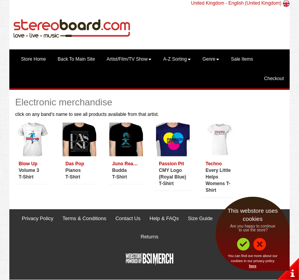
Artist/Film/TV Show (129, 59)
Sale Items (242, 59)
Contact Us (127, 218)
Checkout (274, 78)
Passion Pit (171, 163)
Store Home (33, 59)
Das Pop (74, 163)
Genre (210, 59)
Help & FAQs (164, 218)
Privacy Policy (37, 218)
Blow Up (28, 163)
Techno (214, 163)
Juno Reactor (127, 163)
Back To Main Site (76, 59)
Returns (149, 237)
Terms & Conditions (84, 218)
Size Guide (200, 218)
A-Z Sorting (177, 59)
